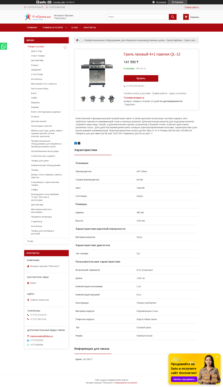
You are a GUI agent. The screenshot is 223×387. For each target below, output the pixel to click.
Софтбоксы (36, 221)
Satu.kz (125, 380)
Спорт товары (38, 56)
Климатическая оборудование (46, 165)
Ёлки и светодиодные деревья (46, 112)
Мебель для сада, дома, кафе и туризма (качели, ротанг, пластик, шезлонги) (47, 133)
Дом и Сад (36, 51)
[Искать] (173, 17)
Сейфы (34, 189)
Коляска (35, 116)
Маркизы (35, 102)
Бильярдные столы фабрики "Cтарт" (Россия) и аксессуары (45, 197)
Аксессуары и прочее (41, 126)
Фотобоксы (36, 79)
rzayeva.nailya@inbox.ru (41, 336)
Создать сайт (59, 2)
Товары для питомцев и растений (42, 232)
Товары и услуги (52, 27)
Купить (141, 78)
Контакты (90, 27)
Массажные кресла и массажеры (41, 210)
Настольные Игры (39, 88)
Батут (34, 93)
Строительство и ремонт (43, 156)
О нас (74, 27)
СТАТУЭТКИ (37, 74)
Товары (34, 170)
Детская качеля (38, 121)
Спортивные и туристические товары (45, 183)
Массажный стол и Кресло (44, 84)
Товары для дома (40, 160)
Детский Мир (37, 60)
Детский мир (37, 204)
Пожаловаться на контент (126, 383)
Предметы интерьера (41, 217)
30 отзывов (161, 2)
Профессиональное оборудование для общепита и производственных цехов (124, 40)
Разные (34, 65)
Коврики (35, 107)
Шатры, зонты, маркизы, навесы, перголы (46, 176)
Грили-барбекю (174, 40)
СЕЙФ (34, 98)
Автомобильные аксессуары (45, 151)
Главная (32, 27)
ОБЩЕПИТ (36, 70)
